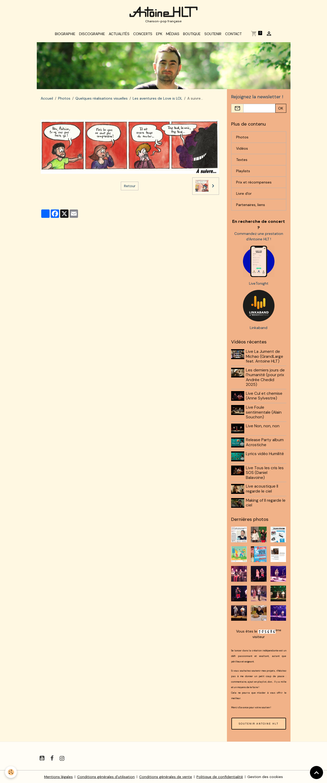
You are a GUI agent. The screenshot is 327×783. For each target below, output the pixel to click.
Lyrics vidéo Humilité (265, 454)
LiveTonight (258, 284)
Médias (172, 34)
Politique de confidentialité (220, 776)
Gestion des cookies (265, 776)
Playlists (243, 171)
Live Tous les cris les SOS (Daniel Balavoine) (265, 472)
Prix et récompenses (254, 183)
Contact (233, 34)
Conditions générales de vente (165, 776)
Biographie (65, 34)
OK (280, 109)
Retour (130, 186)
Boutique (192, 34)
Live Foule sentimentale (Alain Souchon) (264, 413)
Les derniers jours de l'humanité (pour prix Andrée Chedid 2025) (265, 378)
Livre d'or (244, 194)
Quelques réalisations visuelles (101, 99)
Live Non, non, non (263, 426)
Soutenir (212, 34)
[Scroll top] (316, 772)
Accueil (47, 99)
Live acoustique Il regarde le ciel (262, 489)
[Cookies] (11, 772)
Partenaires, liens (250, 205)
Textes (241, 160)
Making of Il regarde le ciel (266, 502)
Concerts (142, 34)
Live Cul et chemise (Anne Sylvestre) (264, 397)
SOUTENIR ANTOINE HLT (258, 723)
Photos (64, 99)
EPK (159, 34)
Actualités (119, 34)
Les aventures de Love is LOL (157, 99)
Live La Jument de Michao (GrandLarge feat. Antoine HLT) (264, 357)
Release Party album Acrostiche (265, 443)
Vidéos (242, 149)
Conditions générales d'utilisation (106, 776)
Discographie (92, 34)
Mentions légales (58, 776)
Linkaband (258, 328)
